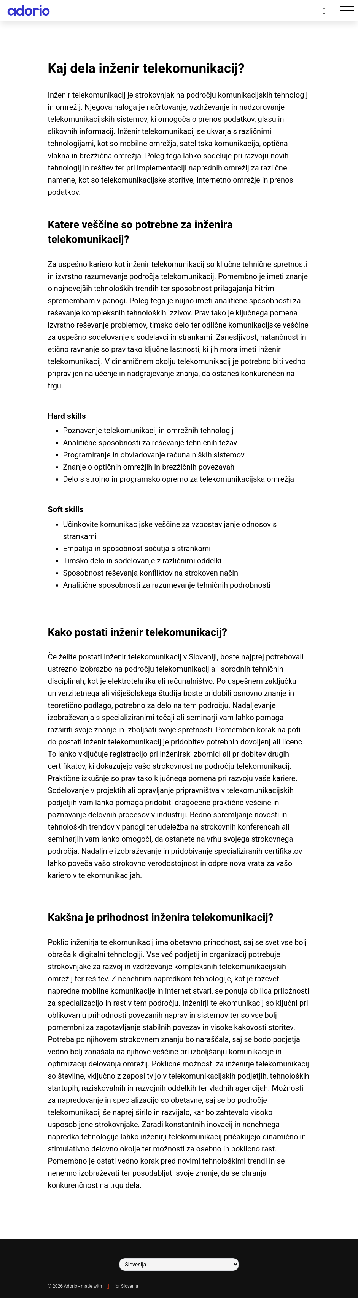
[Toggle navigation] (347, 10)
